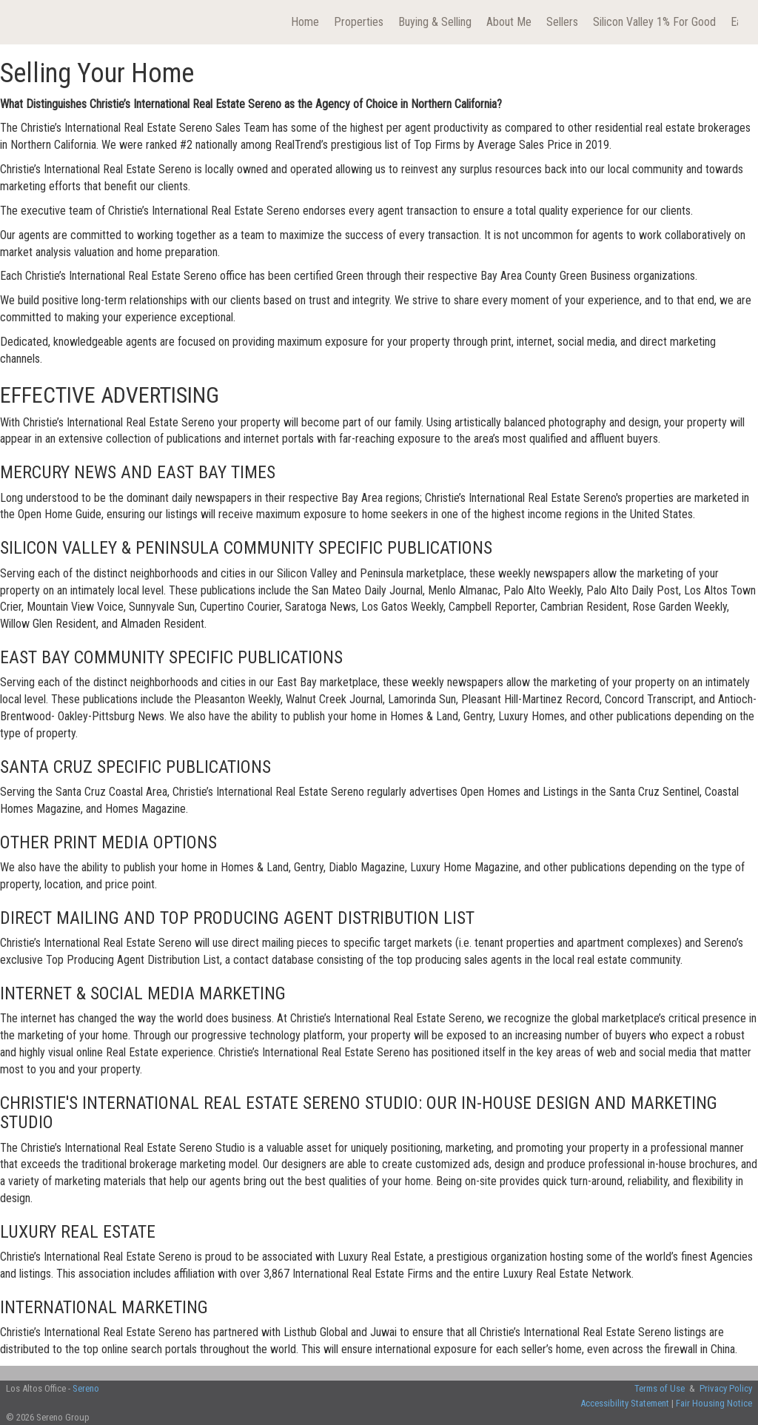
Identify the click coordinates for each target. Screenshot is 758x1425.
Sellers (562, 22)
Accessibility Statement (624, 1403)
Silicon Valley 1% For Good (654, 22)
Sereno (86, 1388)
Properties (358, 22)
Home (305, 22)
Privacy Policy (726, 1388)
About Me (508, 22)
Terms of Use (659, 1388)
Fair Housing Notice (714, 1403)
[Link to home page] (28, 22)
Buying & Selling (435, 22)
